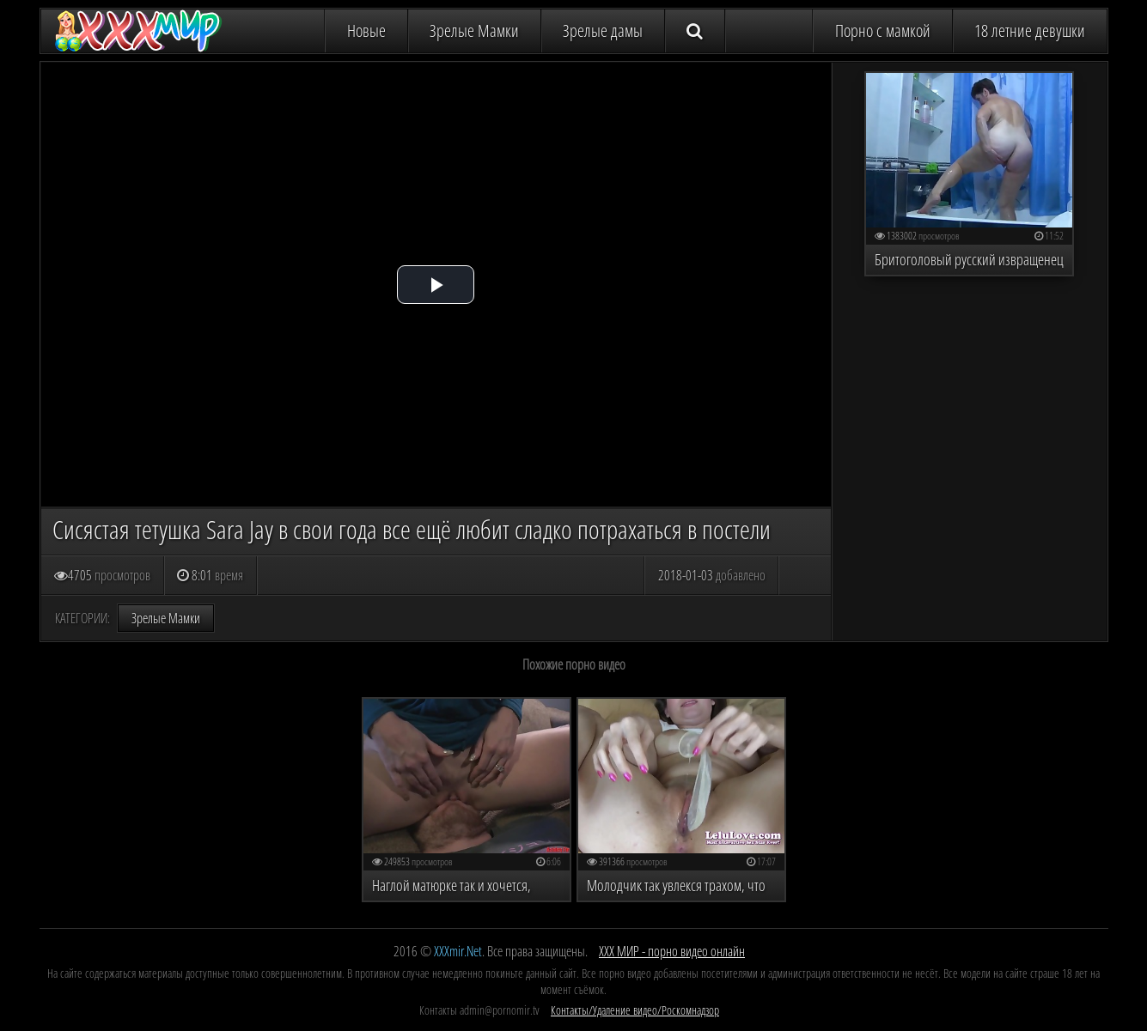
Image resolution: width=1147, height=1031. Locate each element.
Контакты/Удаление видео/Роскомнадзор (635, 1010)
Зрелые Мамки (474, 30)
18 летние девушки (1029, 30)
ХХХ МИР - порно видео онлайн (672, 951)
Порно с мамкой (882, 30)
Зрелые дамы (603, 30)
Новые (366, 30)
